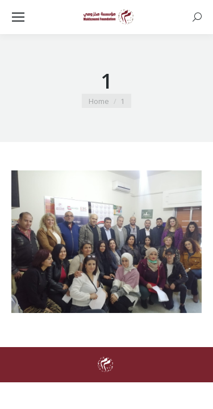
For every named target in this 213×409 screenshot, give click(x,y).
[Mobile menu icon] (18, 17)
